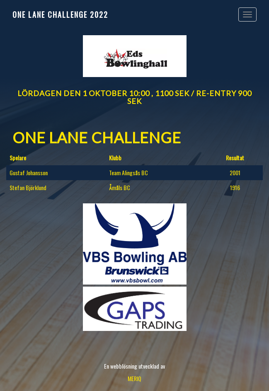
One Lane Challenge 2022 (60, 14)
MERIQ (134, 378)
